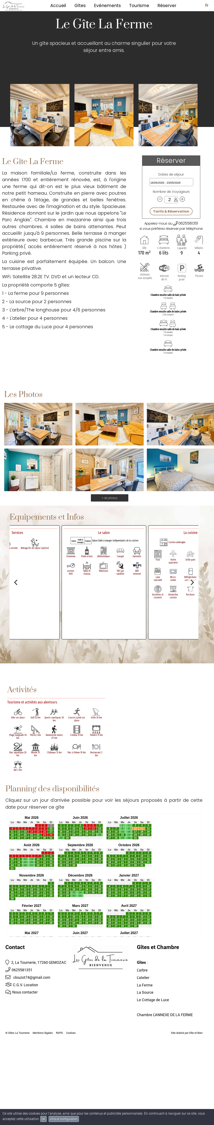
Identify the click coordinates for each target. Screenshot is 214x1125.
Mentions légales (43, 1032)
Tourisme (139, 5)
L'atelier (143, 977)
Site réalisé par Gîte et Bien (187, 1032)
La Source (145, 992)
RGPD (59, 1032)
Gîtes (80, 5)
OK (43, 1119)
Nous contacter (21, 992)
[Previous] (16, 582)
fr (206, 5)
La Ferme (145, 985)
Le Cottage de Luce (153, 1000)
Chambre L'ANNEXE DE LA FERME (165, 1015)
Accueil (58, 5)
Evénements (107, 5)
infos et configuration (64, 1119)
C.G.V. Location (21, 985)
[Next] (191, 582)
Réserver (166, 5)
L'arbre (142, 970)
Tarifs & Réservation (171, 211)
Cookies (71, 1032)
